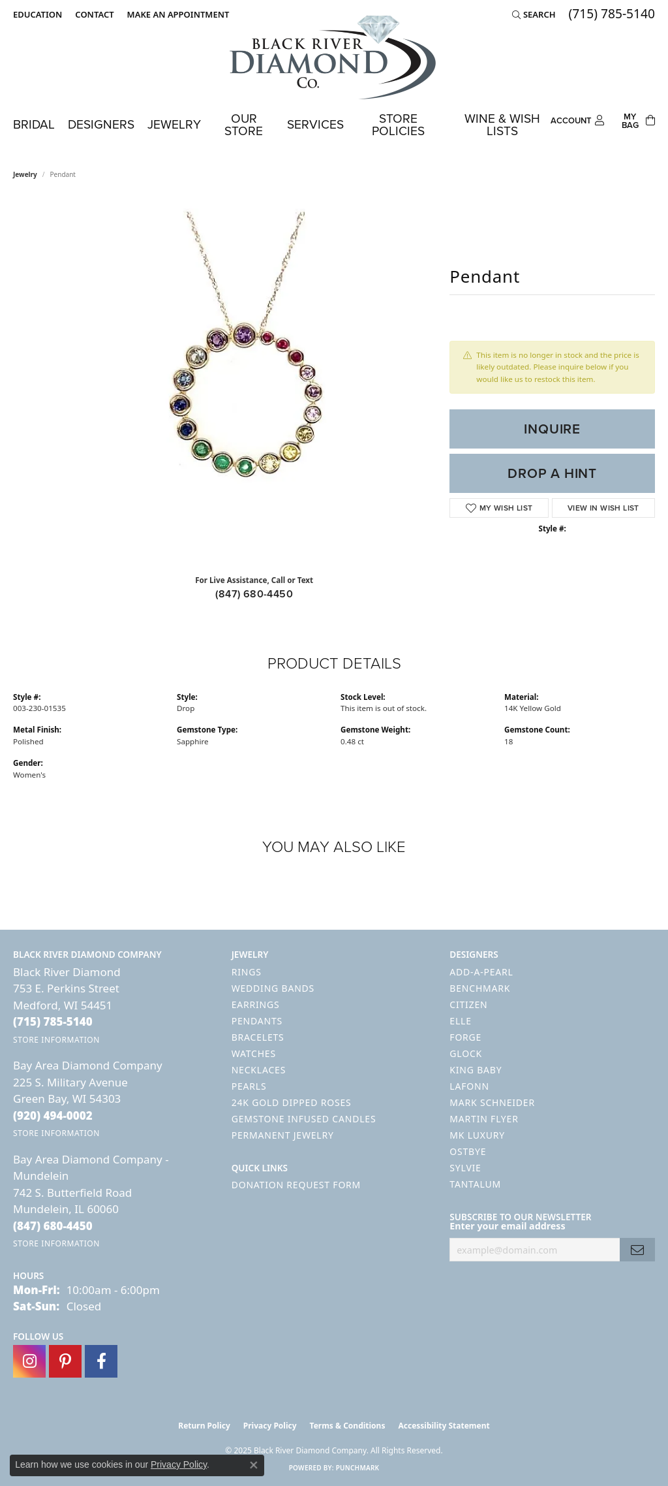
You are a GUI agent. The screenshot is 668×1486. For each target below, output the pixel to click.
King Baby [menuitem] (475, 1070)
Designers (101, 124)
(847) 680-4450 (254, 593)
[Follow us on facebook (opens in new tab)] (101, 1361)
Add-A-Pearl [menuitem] (481, 972)
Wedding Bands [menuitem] (273, 988)
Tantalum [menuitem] (475, 1184)
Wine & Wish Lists (502, 124)
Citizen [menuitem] (468, 1004)
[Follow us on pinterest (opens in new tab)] (65, 1361)
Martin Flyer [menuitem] (483, 1119)
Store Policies (398, 124)
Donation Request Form (296, 1184)
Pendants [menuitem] (257, 1021)
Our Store (243, 124)
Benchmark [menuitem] (479, 988)
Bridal (34, 124)
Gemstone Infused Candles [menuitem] (304, 1119)
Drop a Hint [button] (552, 473)
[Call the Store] (53, 1021)
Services (315, 124)
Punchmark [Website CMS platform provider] (358, 1467)
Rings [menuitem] (247, 972)
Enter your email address (507, 1226)
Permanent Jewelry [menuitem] (283, 1135)
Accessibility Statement (443, 1425)
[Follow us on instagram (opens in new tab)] (29, 1361)
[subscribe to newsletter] (637, 1250)
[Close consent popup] (254, 1465)
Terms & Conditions (348, 1425)
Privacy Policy (270, 1425)
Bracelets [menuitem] (258, 1037)
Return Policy (204, 1425)
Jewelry (174, 124)
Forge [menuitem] (465, 1037)
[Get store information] (56, 1039)
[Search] (534, 14)
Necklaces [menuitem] (259, 1070)
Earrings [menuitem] (256, 1004)
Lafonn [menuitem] (469, 1086)
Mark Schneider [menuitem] (492, 1102)
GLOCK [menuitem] (465, 1053)
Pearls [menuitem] (249, 1086)
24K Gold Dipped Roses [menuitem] (292, 1102)
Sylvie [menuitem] (465, 1168)
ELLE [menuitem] (460, 1021)
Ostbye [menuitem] (467, 1151)
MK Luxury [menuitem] (477, 1135)
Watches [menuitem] (254, 1053)
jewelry (25, 174)
